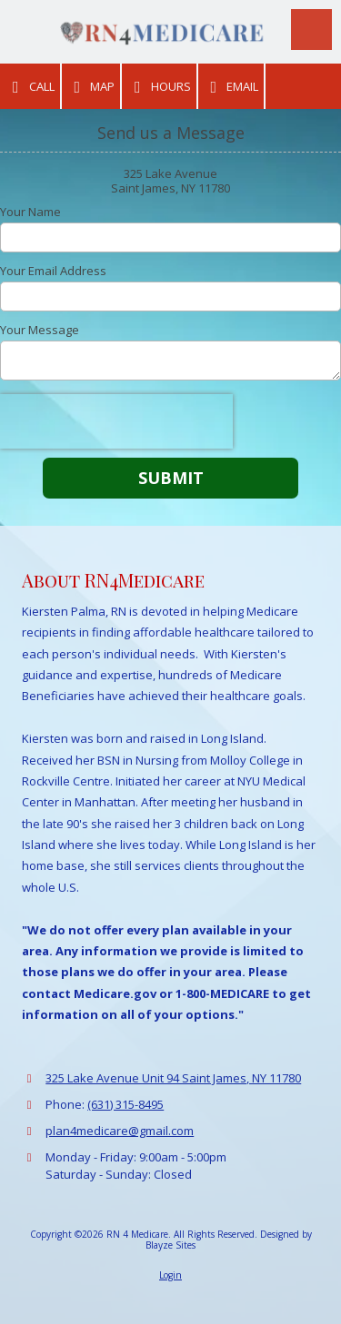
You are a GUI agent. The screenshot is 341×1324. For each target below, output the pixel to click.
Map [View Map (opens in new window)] (91, 86)
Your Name (30, 211)
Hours (159, 86)
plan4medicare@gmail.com (119, 1130)
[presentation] (116, 421)
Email (231, 86)
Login (170, 1275)
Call (30, 86)
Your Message (39, 329)
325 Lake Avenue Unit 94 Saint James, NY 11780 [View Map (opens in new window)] (173, 1078)
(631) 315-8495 (125, 1104)
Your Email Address (53, 270)
